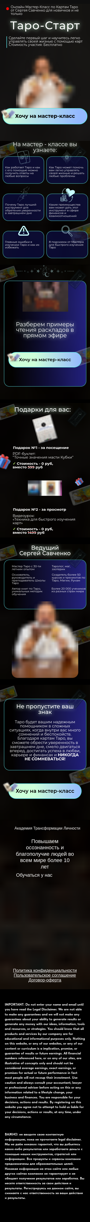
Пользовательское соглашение (45, 975)
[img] (45, 895)
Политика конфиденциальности (45, 970)
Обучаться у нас (34, 875)
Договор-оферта (45, 980)
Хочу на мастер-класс (45, 116)
